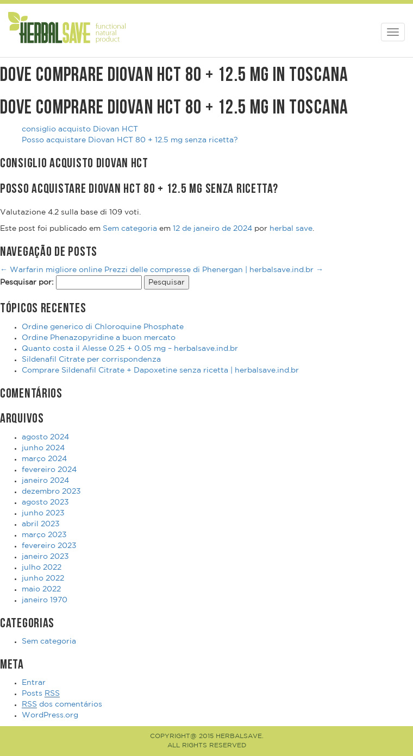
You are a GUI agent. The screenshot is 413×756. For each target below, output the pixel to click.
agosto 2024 (45, 437)
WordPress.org (50, 715)
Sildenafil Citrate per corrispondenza (91, 359)
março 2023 (44, 535)
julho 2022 (41, 567)
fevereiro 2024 (49, 470)
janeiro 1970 (44, 600)
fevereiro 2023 (49, 546)
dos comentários (62, 704)
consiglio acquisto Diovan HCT (80, 129)
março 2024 (44, 459)
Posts (41, 693)
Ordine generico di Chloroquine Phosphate (103, 327)
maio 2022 (41, 589)
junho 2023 (43, 513)
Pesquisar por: (27, 282)
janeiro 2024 (45, 480)
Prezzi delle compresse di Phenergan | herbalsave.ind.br (213, 270)
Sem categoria (130, 228)
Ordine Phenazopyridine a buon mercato (99, 338)
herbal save (291, 228)
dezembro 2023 (51, 491)
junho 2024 (43, 448)
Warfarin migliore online (51, 270)
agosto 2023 (45, 502)
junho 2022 (43, 578)
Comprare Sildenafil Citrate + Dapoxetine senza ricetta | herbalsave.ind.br (160, 370)
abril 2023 (41, 524)
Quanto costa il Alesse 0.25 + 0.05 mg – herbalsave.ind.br (130, 348)
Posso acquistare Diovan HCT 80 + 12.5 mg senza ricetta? (130, 140)
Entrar (34, 682)
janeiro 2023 (45, 556)
